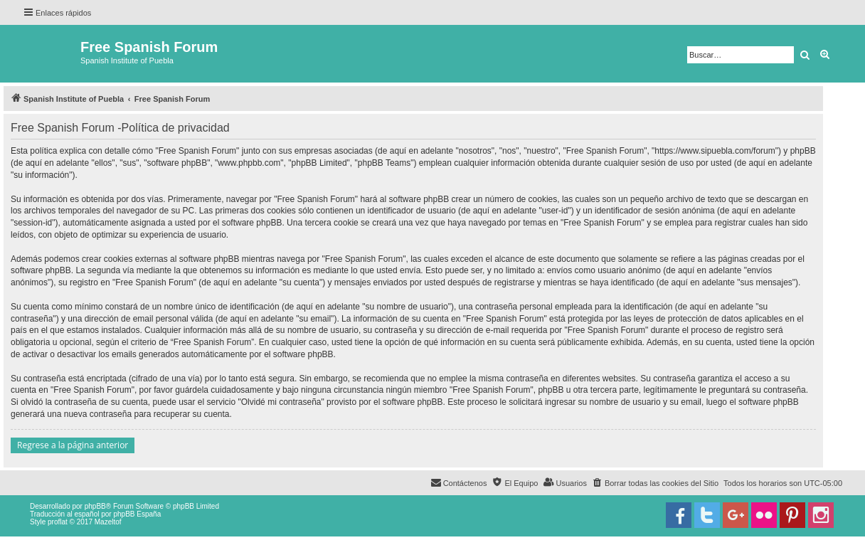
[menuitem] (655, 483)
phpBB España (137, 514)
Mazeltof (108, 522)
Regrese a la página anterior (72, 445)
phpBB (95, 506)
